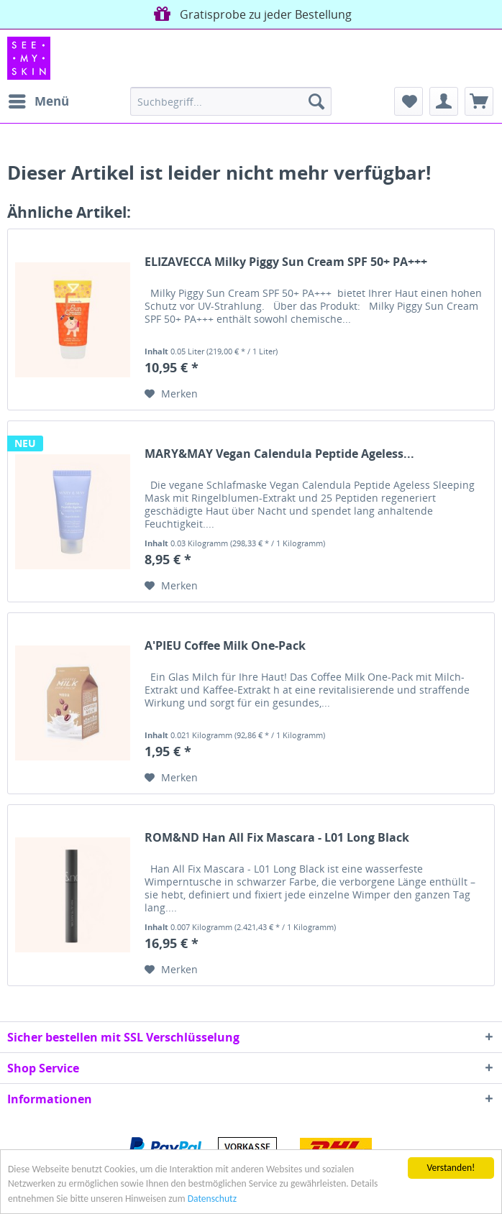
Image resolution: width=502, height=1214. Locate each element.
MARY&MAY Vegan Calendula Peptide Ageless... (279, 453)
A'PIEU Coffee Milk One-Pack (225, 645)
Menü (39, 99)
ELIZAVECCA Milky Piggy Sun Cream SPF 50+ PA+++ (286, 262)
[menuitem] (38, 101)
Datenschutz (212, 1199)
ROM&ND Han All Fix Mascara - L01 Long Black (277, 837)
